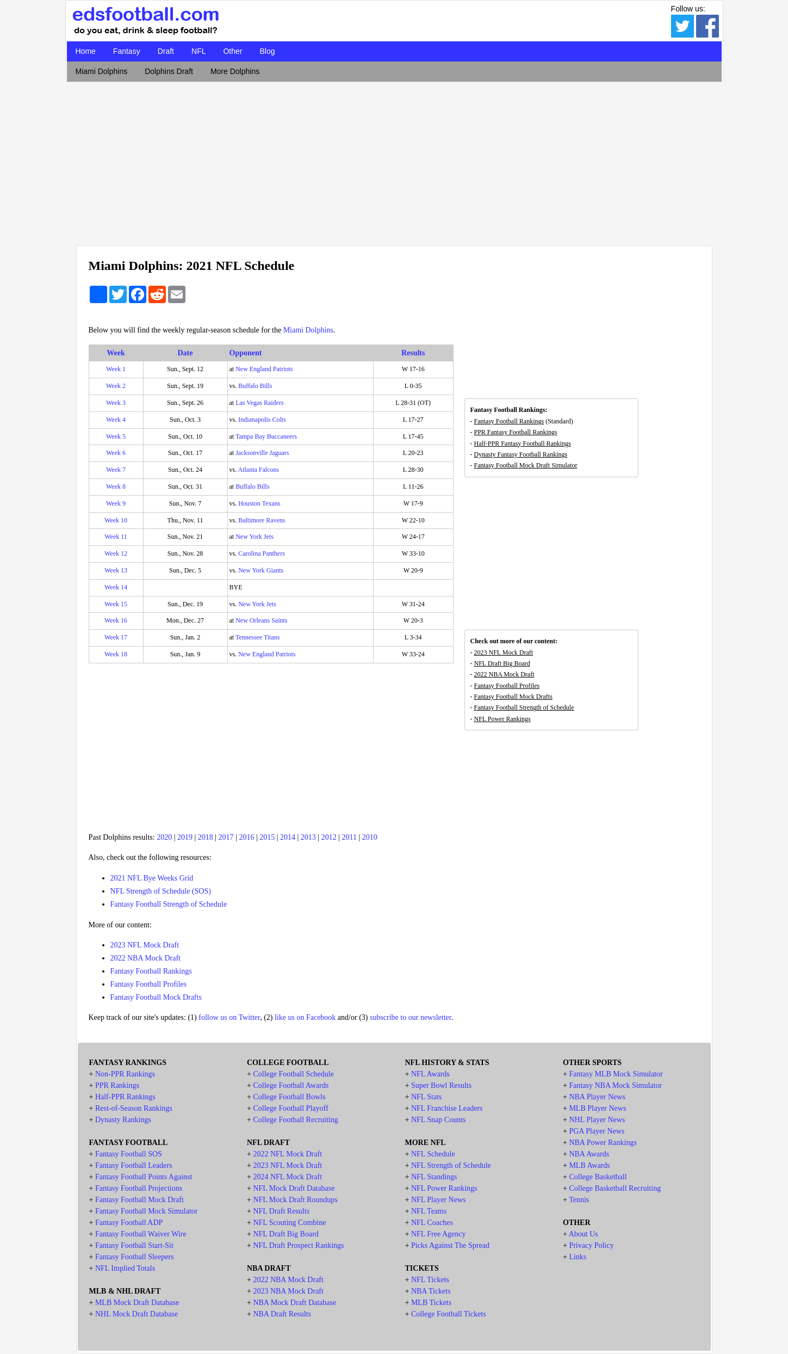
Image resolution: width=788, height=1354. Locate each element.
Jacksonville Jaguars (262, 453)
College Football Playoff (290, 1108)
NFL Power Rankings (502, 719)
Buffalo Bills (255, 386)
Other (232, 51)
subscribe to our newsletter (410, 1017)
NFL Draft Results (281, 1211)
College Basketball (597, 1177)
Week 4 (116, 419)
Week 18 (115, 654)
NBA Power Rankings (602, 1142)
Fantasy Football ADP (129, 1222)
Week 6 (116, 453)
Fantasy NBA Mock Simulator (615, 1085)
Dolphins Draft (169, 71)
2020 (164, 837)
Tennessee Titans (257, 637)
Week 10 (115, 520)
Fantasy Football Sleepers (134, 1257)
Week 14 (115, 587)
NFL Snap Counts (438, 1120)
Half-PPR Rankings (125, 1097)
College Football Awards (290, 1085)
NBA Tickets (431, 1291)
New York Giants (260, 570)
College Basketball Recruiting (615, 1188)
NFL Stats (426, 1097)
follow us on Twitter (229, 1017)
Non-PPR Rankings (125, 1074)
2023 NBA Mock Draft (288, 1291)
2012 (329, 837)
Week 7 (116, 469)
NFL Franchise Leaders (447, 1108)
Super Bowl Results (441, 1085)
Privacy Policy (591, 1245)
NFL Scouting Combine (289, 1222)
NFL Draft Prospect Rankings (298, 1245)
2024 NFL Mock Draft (287, 1177)
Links (577, 1257)
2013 (308, 837)
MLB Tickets (431, 1302)
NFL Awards (430, 1074)
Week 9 (116, 503)
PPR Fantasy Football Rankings (515, 432)
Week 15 (115, 604)
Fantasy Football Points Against (144, 1177)
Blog (267, 51)
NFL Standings (434, 1177)
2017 (226, 837)
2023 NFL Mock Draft (144, 945)
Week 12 (115, 553)
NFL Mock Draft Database (293, 1188)
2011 (349, 837)
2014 (287, 837)
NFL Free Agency (438, 1234)
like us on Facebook (305, 1017)
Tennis (579, 1200)
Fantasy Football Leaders (133, 1165)
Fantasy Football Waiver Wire (141, 1234)
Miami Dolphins (102, 71)
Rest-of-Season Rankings (133, 1108)
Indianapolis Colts (262, 419)
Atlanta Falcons (259, 469)
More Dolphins (234, 71)
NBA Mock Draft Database (294, 1302)
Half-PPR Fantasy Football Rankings (522, 443)
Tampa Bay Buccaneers (266, 436)
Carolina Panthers (261, 553)
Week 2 (116, 386)
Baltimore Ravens (261, 520)
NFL (198, 51)
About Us (583, 1234)
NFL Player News (438, 1200)
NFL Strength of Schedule (451, 1165)
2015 (267, 837)
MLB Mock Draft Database (137, 1302)
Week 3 (116, 403)
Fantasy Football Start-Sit (134, 1245)
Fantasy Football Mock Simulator (146, 1211)
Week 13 (115, 570)
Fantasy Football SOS (128, 1154)
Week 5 (116, 436)
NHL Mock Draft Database (136, 1314)
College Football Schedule (293, 1074)
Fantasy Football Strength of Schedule (168, 904)
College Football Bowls (289, 1097)
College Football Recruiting (295, 1120)
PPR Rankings (117, 1085)
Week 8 (116, 486)
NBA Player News (597, 1097)
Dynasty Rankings (123, 1120)
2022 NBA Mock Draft (145, 958)
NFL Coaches (432, 1222)
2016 (246, 837)
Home (86, 51)
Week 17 (115, 637)
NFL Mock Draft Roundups (295, 1200)
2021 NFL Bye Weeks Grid (152, 878)
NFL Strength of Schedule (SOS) (160, 891)
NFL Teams (429, 1211)
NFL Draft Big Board (502, 663)
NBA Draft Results (282, 1314)
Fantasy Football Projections (138, 1188)
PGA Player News (596, 1131)
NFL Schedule (433, 1154)
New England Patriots (264, 369)
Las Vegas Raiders (259, 403)
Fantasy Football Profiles (148, 984)
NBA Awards (589, 1154)
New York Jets (254, 536)
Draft (166, 51)
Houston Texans (259, 503)
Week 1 (116, 369)
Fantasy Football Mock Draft (139, 1200)
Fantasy (126, 51)
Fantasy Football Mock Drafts (156, 997)
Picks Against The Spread (450, 1245)
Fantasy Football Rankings (151, 971)
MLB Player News (597, 1108)
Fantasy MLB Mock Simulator (615, 1074)
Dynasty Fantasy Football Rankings (521, 454)
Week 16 (115, 620)
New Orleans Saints (261, 620)
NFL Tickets (430, 1280)
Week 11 (115, 536)
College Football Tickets (448, 1314)
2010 (369, 837)
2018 (205, 837)
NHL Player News (597, 1120)
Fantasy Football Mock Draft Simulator (526, 465)
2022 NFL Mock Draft (287, 1154)
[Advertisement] (394, 161)
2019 (185, 837)
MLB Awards (589, 1165)
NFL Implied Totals (125, 1268)
